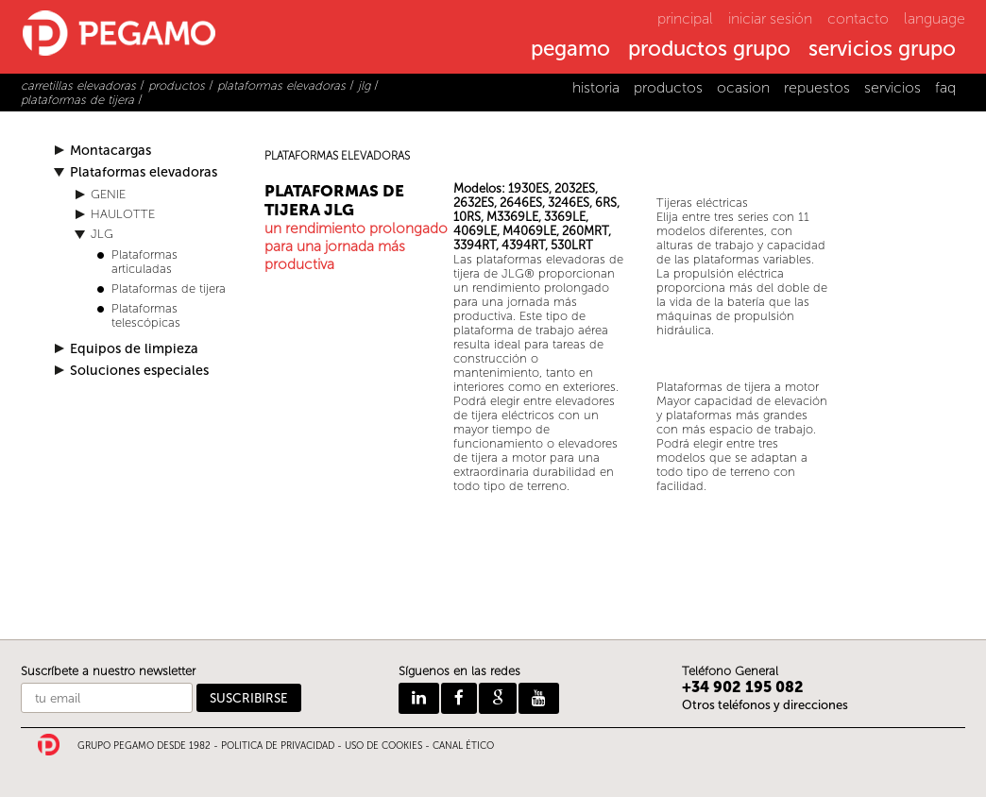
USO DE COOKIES (383, 746)
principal (685, 18)
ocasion (743, 87)
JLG (102, 234)
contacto (858, 18)
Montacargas (110, 151)
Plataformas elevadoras (143, 172)
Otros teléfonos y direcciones (765, 705)
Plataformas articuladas (144, 261)
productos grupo (709, 50)
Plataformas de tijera (168, 288)
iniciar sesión (770, 18)
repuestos (817, 87)
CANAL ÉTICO (463, 746)
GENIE (108, 194)
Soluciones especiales (139, 371)
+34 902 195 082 (743, 687)
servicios (892, 87)
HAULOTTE (123, 214)
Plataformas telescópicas (145, 315)
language (934, 18)
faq (945, 87)
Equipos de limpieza (134, 349)
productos (668, 87)
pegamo (570, 50)
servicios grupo (882, 50)
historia (596, 87)
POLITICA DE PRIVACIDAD (277, 746)
